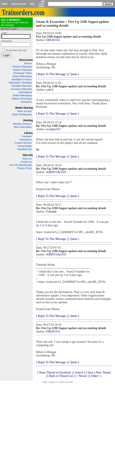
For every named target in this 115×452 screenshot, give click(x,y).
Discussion (26, 59)
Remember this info (16, 50)
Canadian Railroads (21, 86)
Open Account (19, 4)
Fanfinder (27, 136)
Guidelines (26, 102)
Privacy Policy (24, 168)
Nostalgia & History (22, 79)
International (25, 92)
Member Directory (22, 123)
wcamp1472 (53, 129)
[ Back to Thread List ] (61, 376)
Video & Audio (24, 111)
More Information (23, 127)
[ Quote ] (73, 74)
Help (32, 4)
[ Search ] (79, 372)
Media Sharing (24, 107)
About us (27, 158)
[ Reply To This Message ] (52, 74)
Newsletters (26, 139)
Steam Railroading (22, 76)
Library (28, 132)
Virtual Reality (24, 146)
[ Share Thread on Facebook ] (55, 372)
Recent (28, 63)
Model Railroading (22, 95)
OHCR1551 (53, 40)
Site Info (28, 155)
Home (5, 4)
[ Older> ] (95, 376)
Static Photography (22, 114)
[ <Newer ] (82, 376)
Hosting (28, 120)
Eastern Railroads (22, 70)
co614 (49, 89)
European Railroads (21, 89)
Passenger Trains (22, 73)
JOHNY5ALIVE (56, 172)
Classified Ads (24, 149)
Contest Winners (23, 142)
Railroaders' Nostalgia (20, 82)
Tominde (51, 211)
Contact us (26, 161)
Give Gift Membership (20, 165)
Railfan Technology (22, 98)
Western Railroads (22, 66)
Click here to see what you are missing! (15, 22)
